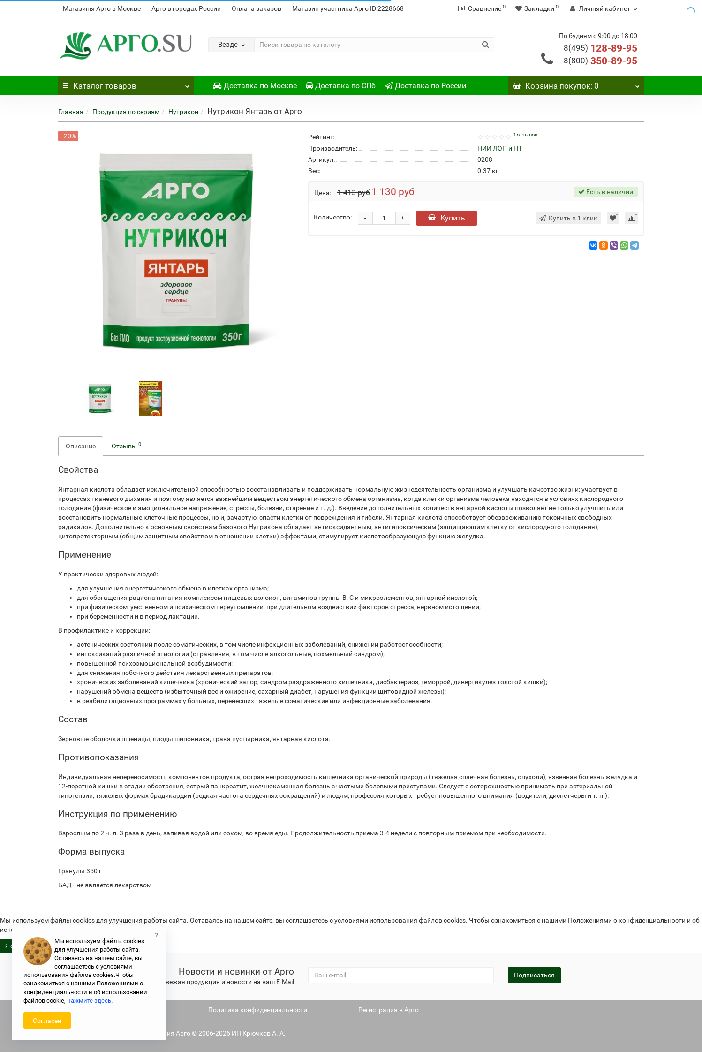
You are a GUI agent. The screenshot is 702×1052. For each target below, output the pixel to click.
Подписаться (534, 975)
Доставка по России (425, 85)
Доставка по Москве (255, 85)
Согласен (47, 1020)
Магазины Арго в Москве (102, 8)
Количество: (333, 217)
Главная (70, 111)
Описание (81, 446)
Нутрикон (183, 111)
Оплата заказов (256, 8)
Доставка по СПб (341, 85)
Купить (446, 217)
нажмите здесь (89, 1000)
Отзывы (126, 445)
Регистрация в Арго (388, 1010)
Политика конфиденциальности (257, 1010)
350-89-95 (600, 61)
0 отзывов (525, 135)
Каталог (126, 83)
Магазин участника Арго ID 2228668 (348, 8)
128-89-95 (600, 48)
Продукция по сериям (125, 111)
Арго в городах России (186, 8)
